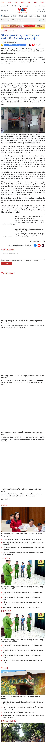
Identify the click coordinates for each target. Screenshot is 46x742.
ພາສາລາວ (43, 6)
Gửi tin (6, 263)
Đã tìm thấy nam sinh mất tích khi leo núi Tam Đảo (18, 712)
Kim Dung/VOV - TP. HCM (36, 241)
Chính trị (6, 16)
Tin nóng (5, 558)
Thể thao (37, 16)
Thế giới (14, 16)
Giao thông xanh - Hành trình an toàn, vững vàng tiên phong (22, 539)
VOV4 (22, 2)
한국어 (34, 6)
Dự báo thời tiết (9, 721)
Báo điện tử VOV (5, 499)
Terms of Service (33, 260)
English (6, 10)
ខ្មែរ (27, 6)
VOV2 (9, 2)
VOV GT (43, 2)
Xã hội (20, 16)
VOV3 (16, 2)
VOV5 (29, 2)
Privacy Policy (25, 260)
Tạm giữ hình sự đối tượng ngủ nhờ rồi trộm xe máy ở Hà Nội (21, 607)
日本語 (21, 6)
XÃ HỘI (4, 31)
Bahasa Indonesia (11, 6)
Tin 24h (11, 31)
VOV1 (2, 2)
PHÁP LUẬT (6, 611)
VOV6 (35, 2)
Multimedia (28, 16)
